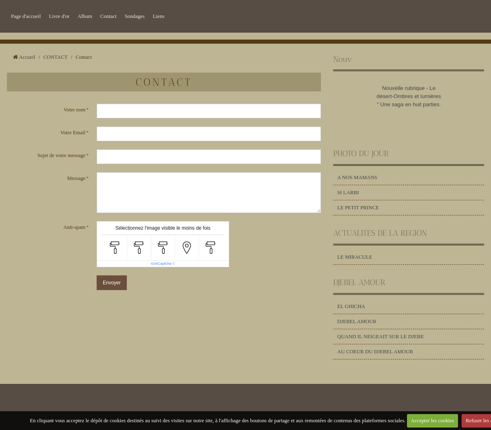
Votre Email (72, 132)
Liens (158, 16)
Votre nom (74, 110)
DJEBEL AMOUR (359, 282)
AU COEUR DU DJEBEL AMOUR (375, 352)
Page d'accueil (26, 16)
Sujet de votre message (62, 155)
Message (76, 178)
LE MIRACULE (354, 257)
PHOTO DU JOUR (361, 153)
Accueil (27, 57)
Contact (108, 16)
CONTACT (55, 57)
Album (84, 16)
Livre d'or (59, 16)
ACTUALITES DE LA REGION (380, 233)
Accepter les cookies (432, 420)
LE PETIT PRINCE (358, 208)
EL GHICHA (351, 306)
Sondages (135, 16)
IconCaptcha (161, 264)
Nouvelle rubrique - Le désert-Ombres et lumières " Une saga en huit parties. (408, 97)
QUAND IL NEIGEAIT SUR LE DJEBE (380, 336)
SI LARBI (348, 192)
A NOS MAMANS (357, 177)
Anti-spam (74, 227)
